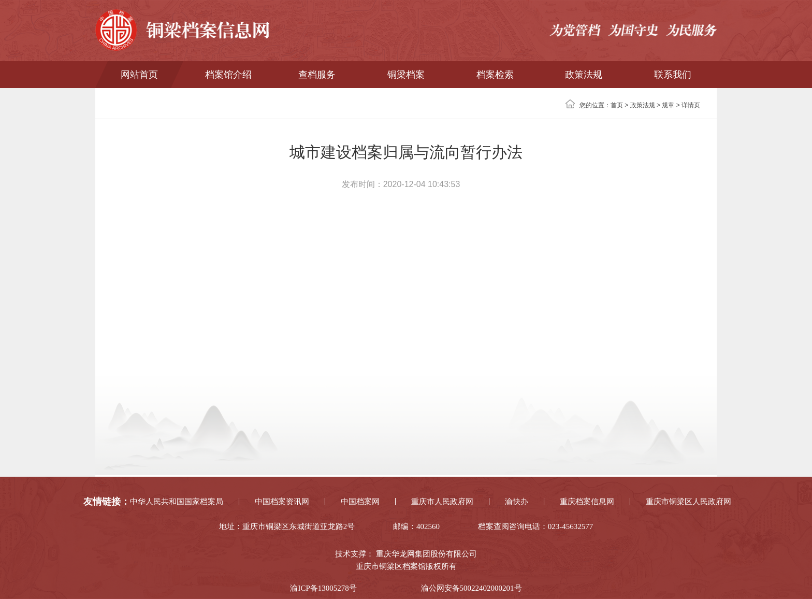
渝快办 (516, 501)
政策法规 (583, 74)
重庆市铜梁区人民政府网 (688, 501)
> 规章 (665, 105)
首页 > (620, 105)
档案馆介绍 (228, 74)
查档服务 (317, 74)
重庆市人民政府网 (442, 501)
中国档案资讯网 (282, 501)
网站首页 (139, 74)
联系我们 (672, 74)
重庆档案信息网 (587, 501)
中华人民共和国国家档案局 (176, 501)
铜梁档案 (406, 74)
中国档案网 (360, 501)
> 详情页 (687, 105)
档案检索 (495, 74)
